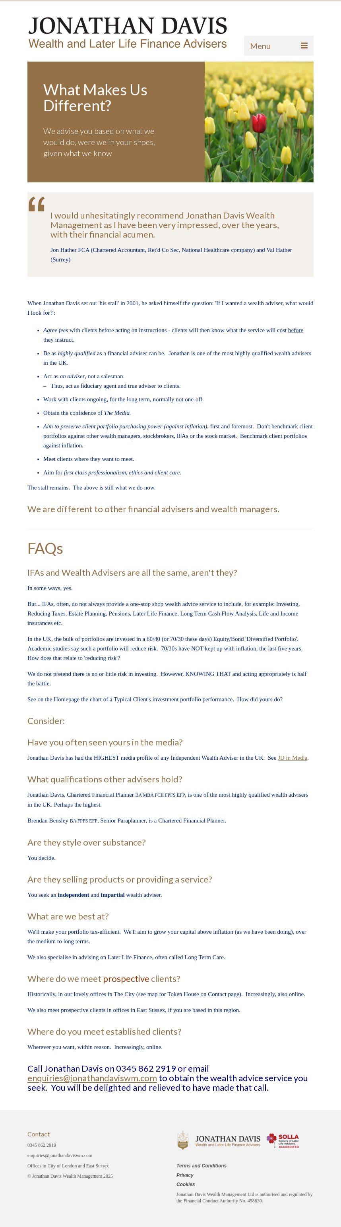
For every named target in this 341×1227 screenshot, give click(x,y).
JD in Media (292, 758)
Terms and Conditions (201, 1166)
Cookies (185, 1184)
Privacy (185, 1175)
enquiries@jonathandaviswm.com (92, 1077)
